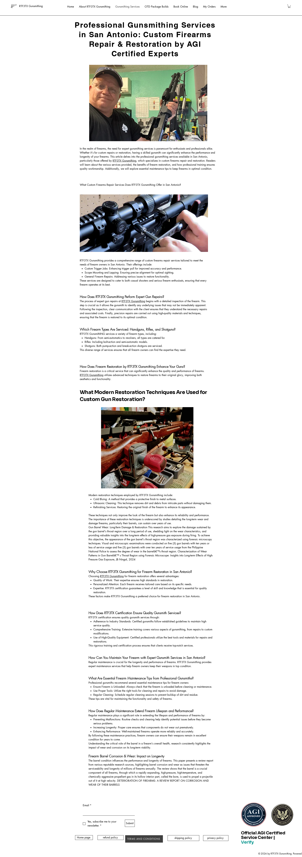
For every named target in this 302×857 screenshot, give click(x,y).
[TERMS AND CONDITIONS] (144, 839)
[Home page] (84, 837)
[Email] (108, 812)
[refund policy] (111, 837)
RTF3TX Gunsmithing (124, 160)
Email (87, 805)
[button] (289, 6)
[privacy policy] (215, 838)
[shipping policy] (183, 838)
